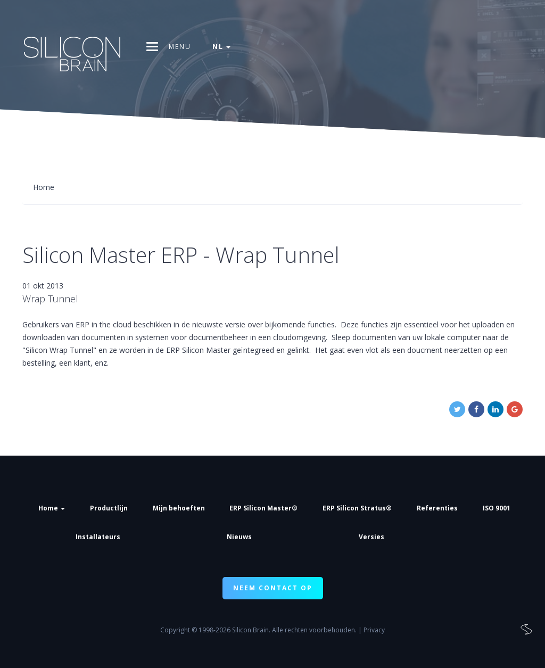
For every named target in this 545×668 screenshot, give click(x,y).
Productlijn (109, 508)
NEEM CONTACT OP (272, 587)
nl (221, 46)
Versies (371, 536)
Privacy (374, 629)
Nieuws (239, 536)
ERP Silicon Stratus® (357, 508)
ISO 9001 (496, 508)
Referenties (437, 508)
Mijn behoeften (179, 508)
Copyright (175, 629)
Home (51, 508)
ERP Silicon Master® (263, 508)
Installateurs (98, 536)
